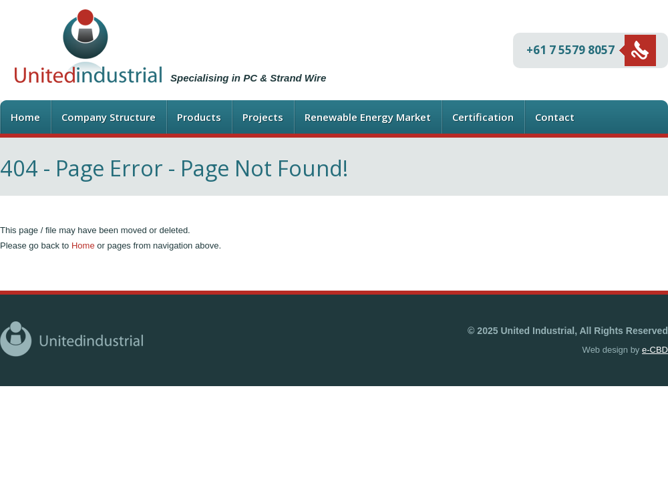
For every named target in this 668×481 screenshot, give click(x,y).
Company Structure (108, 117)
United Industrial (88, 46)
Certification (483, 117)
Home (25, 117)
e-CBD (655, 350)
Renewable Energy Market (368, 117)
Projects (262, 117)
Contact (554, 117)
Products (199, 117)
